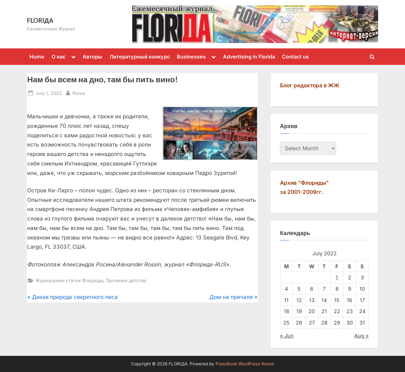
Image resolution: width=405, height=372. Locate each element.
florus (78, 92)
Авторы (92, 56)
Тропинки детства (126, 280)
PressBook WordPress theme (244, 363)
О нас (58, 56)
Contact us (295, 56)
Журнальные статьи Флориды (69, 280)
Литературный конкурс (139, 56)
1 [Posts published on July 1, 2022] (337, 277)
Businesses (191, 56)
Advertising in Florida (249, 56)
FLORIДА (40, 20)
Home (36, 56)
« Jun (287, 335)
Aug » (361, 335)
